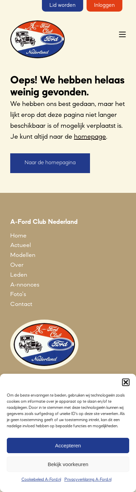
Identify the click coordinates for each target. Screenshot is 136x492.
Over (17, 265)
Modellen (22, 255)
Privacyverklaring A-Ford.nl (87, 480)
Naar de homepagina (50, 163)
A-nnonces (24, 285)
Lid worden (62, 5)
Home (18, 236)
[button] (125, 382)
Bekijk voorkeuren (68, 464)
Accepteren (68, 445)
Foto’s (18, 294)
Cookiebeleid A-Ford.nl (41, 480)
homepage (90, 137)
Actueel (20, 245)
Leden (18, 275)
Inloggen (104, 5)
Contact (21, 304)
